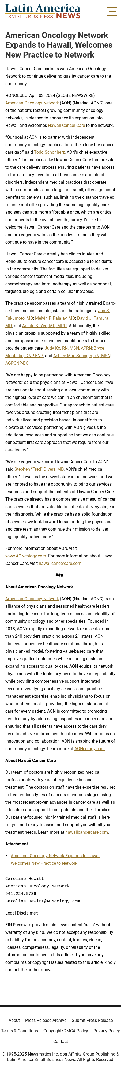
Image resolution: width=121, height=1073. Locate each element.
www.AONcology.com (25, 555)
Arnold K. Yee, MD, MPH (44, 325)
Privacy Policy (106, 1030)
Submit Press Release (92, 1020)
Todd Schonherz (49, 152)
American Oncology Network (32, 102)
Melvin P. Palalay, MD (55, 318)
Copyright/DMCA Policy (65, 1030)
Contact (60, 1041)
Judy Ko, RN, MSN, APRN (68, 348)
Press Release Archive (45, 1020)
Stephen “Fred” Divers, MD (39, 469)
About (14, 1020)
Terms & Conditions (19, 1030)
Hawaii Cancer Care (66, 125)
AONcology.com (89, 748)
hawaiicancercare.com (60, 563)
